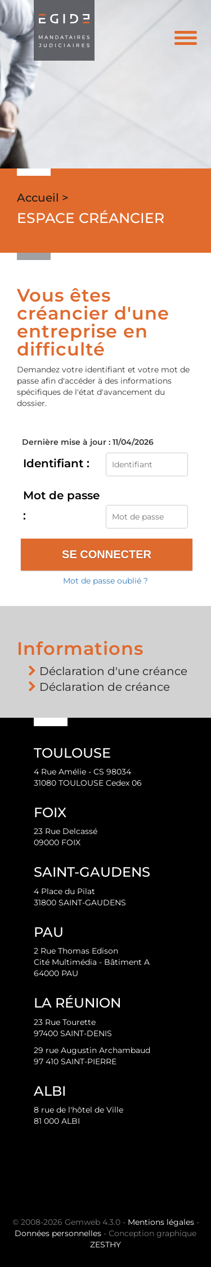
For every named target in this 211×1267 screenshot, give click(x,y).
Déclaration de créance (104, 687)
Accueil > (43, 197)
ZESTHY (105, 1244)
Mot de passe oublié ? (105, 581)
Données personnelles (58, 1233)
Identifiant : (56, 463)
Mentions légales (161, 1222)
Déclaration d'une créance (113, 671)
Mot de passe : (61, 505)
